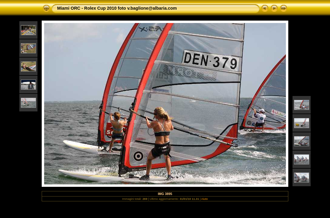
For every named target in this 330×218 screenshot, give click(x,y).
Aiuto (204, 198)
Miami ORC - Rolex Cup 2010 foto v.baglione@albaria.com (117, 8)
